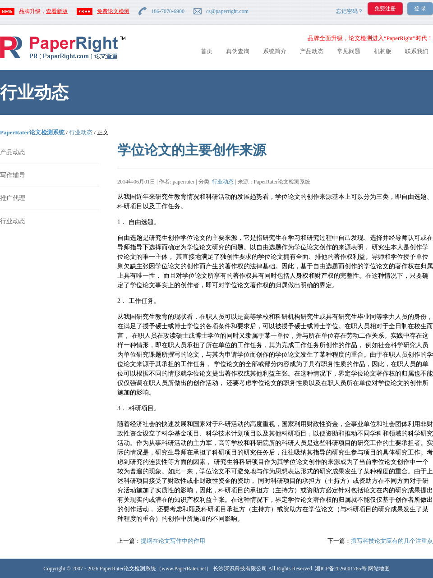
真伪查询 (237, 51)
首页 (206, 51)
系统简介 (274, 51)
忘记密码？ (349, 11)
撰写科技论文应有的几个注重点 (392, 540)
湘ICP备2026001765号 (341, 568)
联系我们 (416, 51)
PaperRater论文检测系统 (32, 132)
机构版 (383, 51)
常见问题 (348, 51)
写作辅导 (12, 175)
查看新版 (57, 11)
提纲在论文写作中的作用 (173, 540)
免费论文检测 (113, 11)
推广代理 (12, 198)
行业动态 (80, 132)
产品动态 (311, 51)
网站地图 (379, 568)
